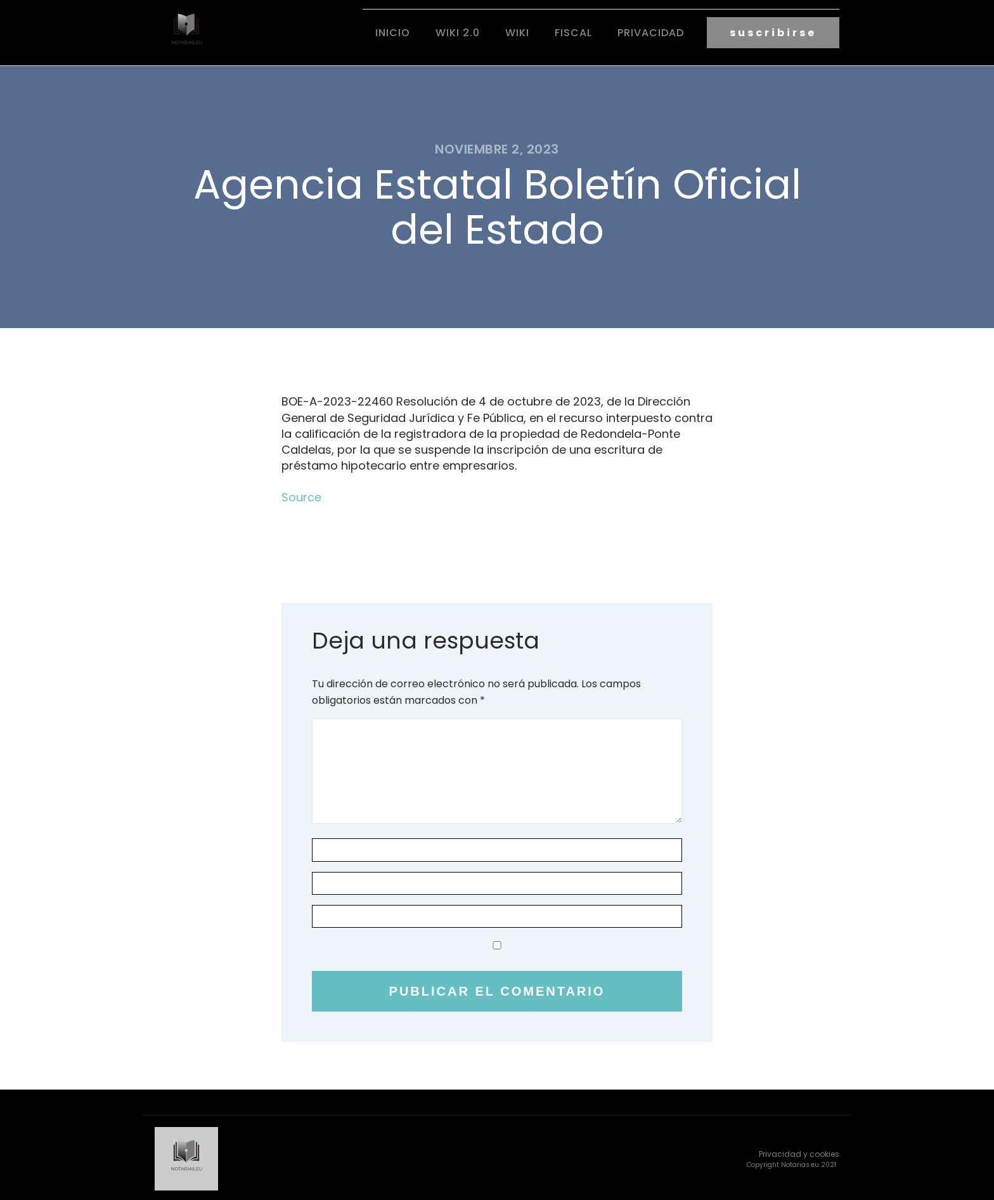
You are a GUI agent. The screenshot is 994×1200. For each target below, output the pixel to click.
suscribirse (773, 32)
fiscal (573, 32)
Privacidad (650, 32)
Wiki (517, 32)
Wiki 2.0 (458, 32)
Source (301, 495)
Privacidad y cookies (799, 1151)
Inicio (392, 32)
